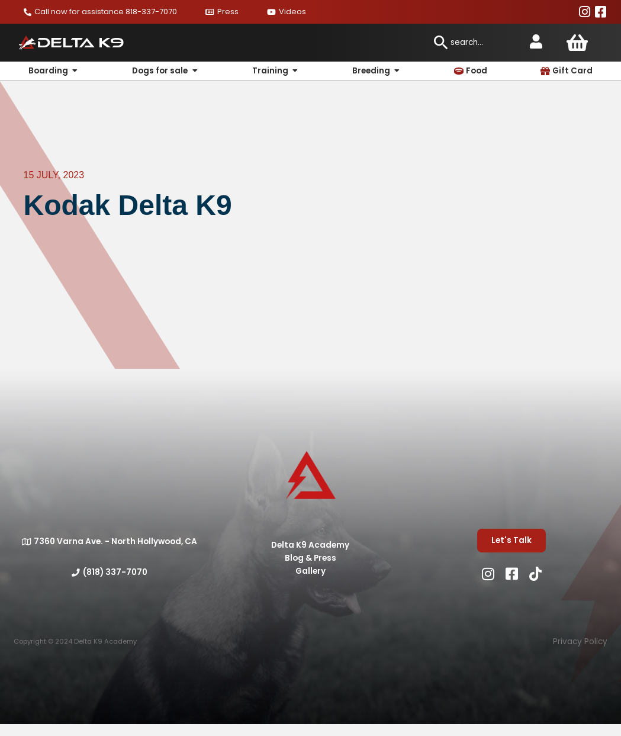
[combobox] (475, 42)
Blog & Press (310, 558)
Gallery (310, 571)
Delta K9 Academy (310, 545)
